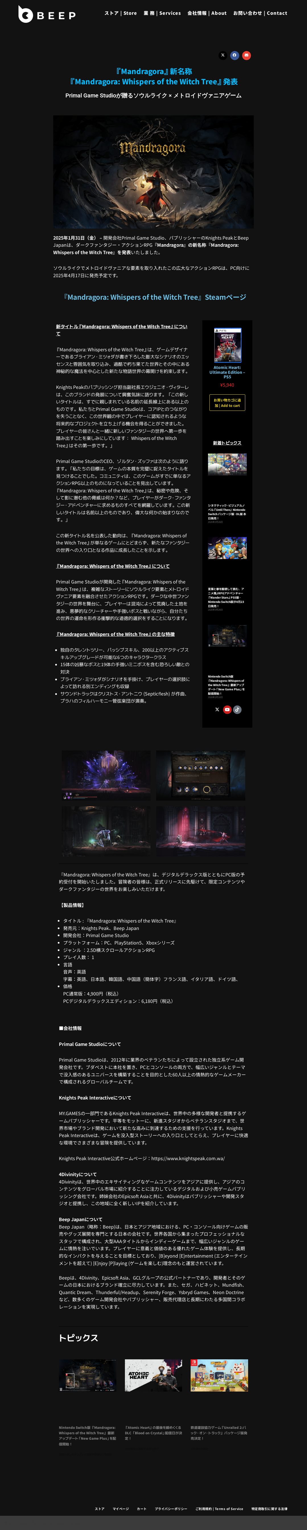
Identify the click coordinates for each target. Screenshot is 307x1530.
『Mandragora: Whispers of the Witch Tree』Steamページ (153, 297)
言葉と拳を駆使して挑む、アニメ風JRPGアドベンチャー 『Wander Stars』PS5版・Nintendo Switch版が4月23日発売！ (226, 597)
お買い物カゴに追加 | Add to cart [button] (227, 402)
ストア (100, 1508)
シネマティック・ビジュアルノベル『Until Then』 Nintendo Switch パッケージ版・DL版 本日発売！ (227, 511)
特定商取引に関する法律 (270, 1508)
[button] (223, 55)
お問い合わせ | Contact (260, 12)
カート (142, 1508)
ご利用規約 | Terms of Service (219, 1508)
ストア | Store (120, 12)
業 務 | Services (162, 12)
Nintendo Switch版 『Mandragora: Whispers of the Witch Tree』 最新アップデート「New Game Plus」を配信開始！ (226, 684)
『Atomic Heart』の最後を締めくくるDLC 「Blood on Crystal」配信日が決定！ (153, 1433)
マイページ (121, 1508)
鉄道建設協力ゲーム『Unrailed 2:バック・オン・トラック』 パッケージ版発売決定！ (219, 1433)
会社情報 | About (207, 12)
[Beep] (46, 14)
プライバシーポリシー (171, 1508)
